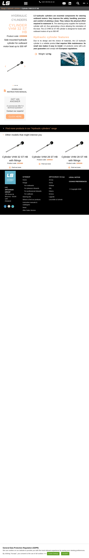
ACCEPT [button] (65, 553)
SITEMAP (26, 177)
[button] (26, 3)
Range (3, 8)
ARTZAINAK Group (57, 177)
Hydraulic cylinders (13, 8)
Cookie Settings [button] (53, 553)
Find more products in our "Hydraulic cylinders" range (31, 128)
